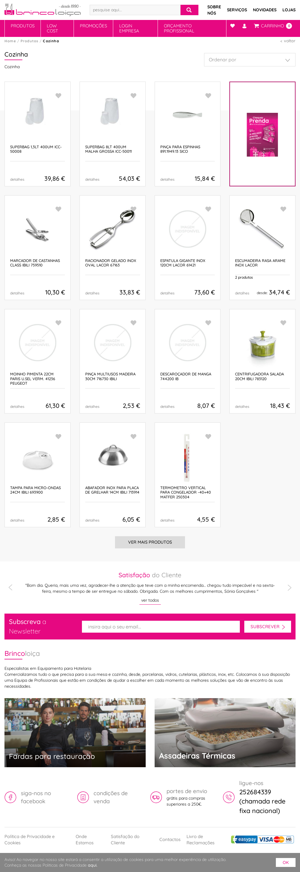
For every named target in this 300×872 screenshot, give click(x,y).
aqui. (92, 865)
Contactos (170, 839)
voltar (290, 41)
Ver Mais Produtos (150, 542)
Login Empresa (129, 28)
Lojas (289, 10)
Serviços (237, 10)
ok (286, 862)
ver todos (150, 600)
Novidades (264, 10)
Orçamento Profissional (179, 28)
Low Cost (52, 28)
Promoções (93, 26)
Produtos (23, 26)
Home (10, 41)
